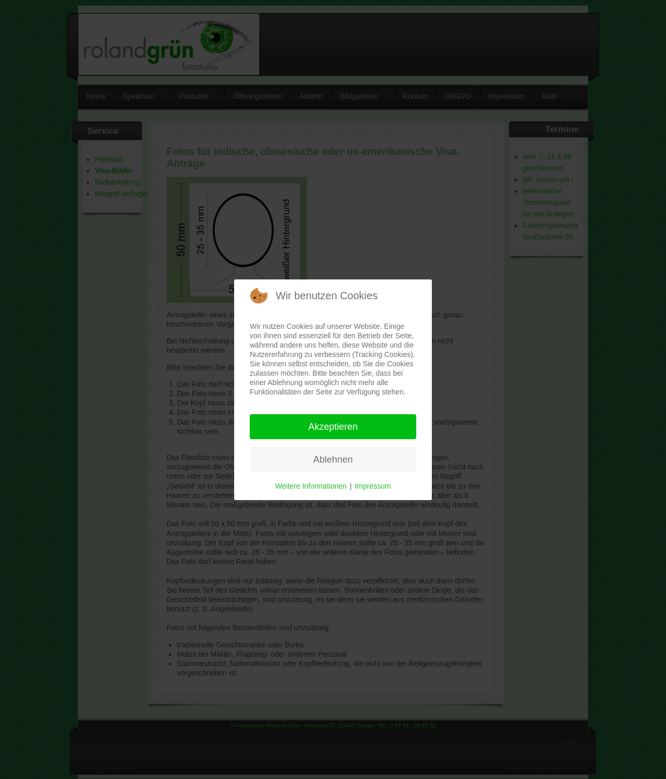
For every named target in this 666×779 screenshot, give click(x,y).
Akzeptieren (332, 427)
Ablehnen (333, 459)
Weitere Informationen (311, 486)
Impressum (373, 486)
